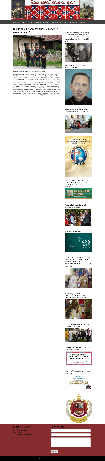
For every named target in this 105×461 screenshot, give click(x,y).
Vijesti (24, 22)
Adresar (82, 22)
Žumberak (54, 22)
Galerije (63, 22)
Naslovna (16, 22)
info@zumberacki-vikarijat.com (23, 434)
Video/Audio (73, 22)
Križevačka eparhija (42, 22)
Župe (30, 22)
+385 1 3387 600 (18, 432)
